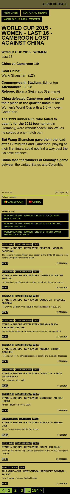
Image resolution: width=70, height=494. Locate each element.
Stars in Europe (23, 244)
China (35, 201)
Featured (11, 12)
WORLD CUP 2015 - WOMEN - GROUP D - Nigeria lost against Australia (33, 225)
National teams (35, 12)
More (5, 263)
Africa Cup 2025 (10, 419)
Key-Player (8, 244)
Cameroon (14, 201)
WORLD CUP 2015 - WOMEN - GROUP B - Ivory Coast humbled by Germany (33, 233)
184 (35, 490)
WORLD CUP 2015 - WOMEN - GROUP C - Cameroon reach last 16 (32, 217)
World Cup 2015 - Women (22, 19)
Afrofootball (54, 4)
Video (36, 244)
